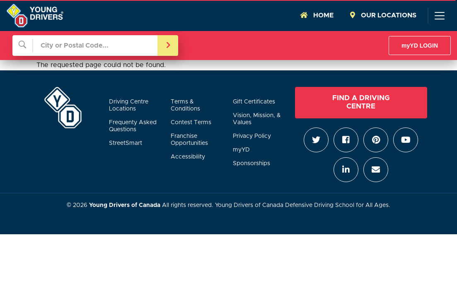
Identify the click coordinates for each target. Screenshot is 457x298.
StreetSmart (125, 143)
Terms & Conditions (185, 105)
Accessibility (188, 157)
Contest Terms (191, 122)
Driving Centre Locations (128, 105)
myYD (241, 150)
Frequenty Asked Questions (133, 126)
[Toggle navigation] (439, 16)
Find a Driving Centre (361, 102)
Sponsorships (251, 163)
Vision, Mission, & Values (256, 119)
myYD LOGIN (419, 45)
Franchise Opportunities (189, 139)
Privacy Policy (252, 136)
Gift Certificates (254, 102)
